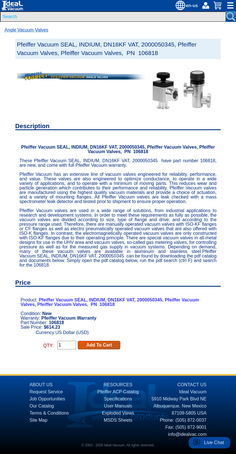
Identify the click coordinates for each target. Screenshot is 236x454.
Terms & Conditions (49, 413)
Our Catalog (42, 406)
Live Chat (214, 442)
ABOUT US (41, 384)
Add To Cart (99, 345)
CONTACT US (191, 384)
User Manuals (118, 406)
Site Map (38, 420)
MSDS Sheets (118, 420)
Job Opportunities (47, 398)
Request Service (46, 391)
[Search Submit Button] (231, 16)
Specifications (118, 398)
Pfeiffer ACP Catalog (118, 391)
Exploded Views (118, 413)
